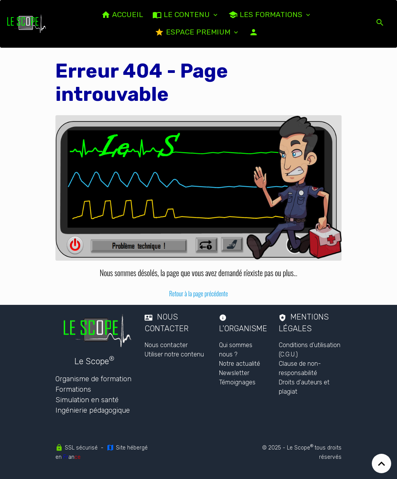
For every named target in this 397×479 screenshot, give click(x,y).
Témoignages (237, 382)
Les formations (266, 14)
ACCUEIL (122, 14)
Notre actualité (239, 363)
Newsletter (234, 373)
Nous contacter (166, 345)
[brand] (26, 23)
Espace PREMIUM (193, 32)
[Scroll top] (381, 463)
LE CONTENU (182, 14)
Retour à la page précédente (198, 293)
